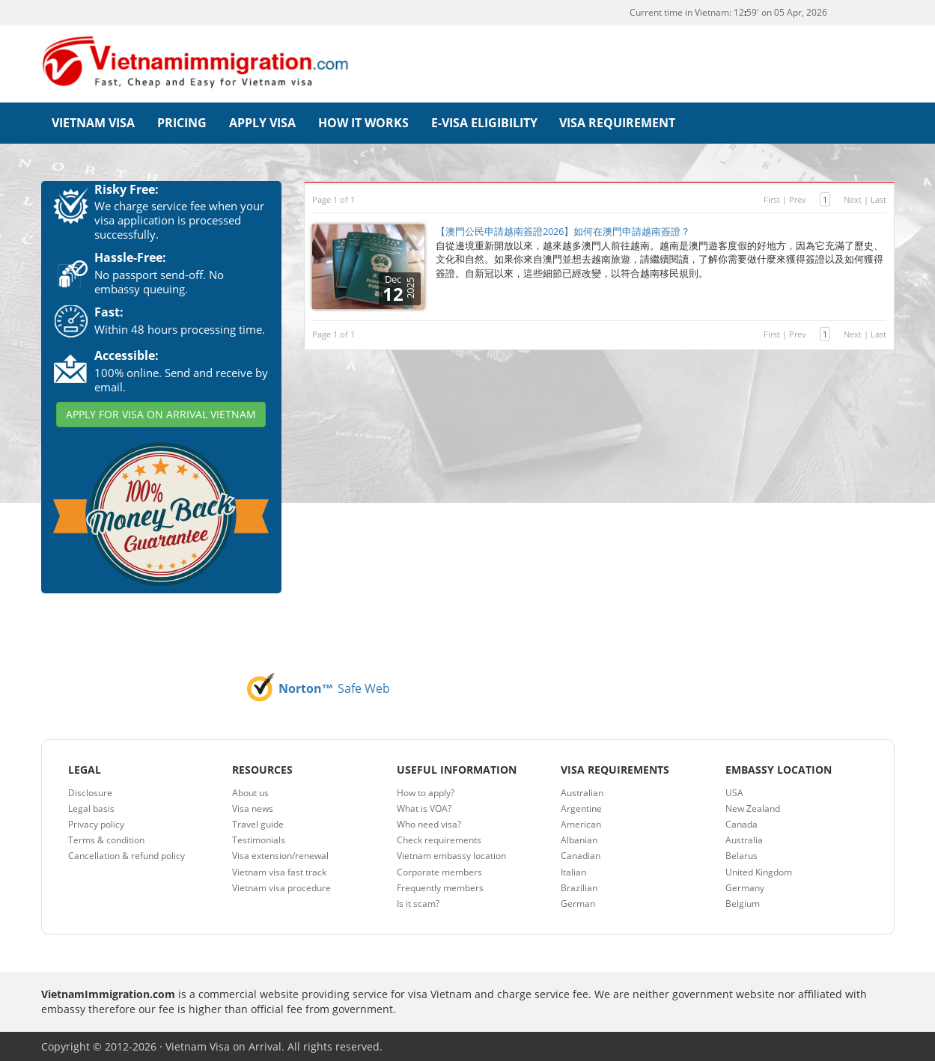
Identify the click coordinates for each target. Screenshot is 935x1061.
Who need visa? (429, 823)
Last (878, 198)
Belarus (741, 855)
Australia (744, 839)
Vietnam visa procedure (281, 886)
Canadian (580, 855)
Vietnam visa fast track (279, 870)
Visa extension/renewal (280, 855)
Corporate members (439, 870)
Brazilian (579, 886)
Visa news (252, 807)
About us (250, 791)
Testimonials (258, 839)
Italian (573, 870)
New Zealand (752, 807)
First (772, 198)
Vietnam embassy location (451, 855)
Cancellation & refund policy (126, 855)
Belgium (742, 902)
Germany (744, 886)
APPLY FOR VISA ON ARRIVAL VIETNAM (161, 413)
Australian (582, 791)
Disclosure (90, 791)
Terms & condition (106, 839)
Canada (741, 823)
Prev (797, 198)
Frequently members (440, 886)
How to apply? (425, 791)
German (578, 902)
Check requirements (439, 839)
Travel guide (258, 823)
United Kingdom (758, 870)
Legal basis (91, 807)
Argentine (581, 807)
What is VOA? (424, 807)
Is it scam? (418, 902)
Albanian (579, 839)
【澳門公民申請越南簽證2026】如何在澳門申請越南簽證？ (563, 230)
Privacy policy (96, 823)
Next (853, 198)
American (581, 823)
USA (734, 791)
